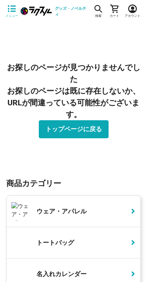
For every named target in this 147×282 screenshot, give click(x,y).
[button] (131, 93)
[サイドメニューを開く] (12, 11)
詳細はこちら (57, 259)
